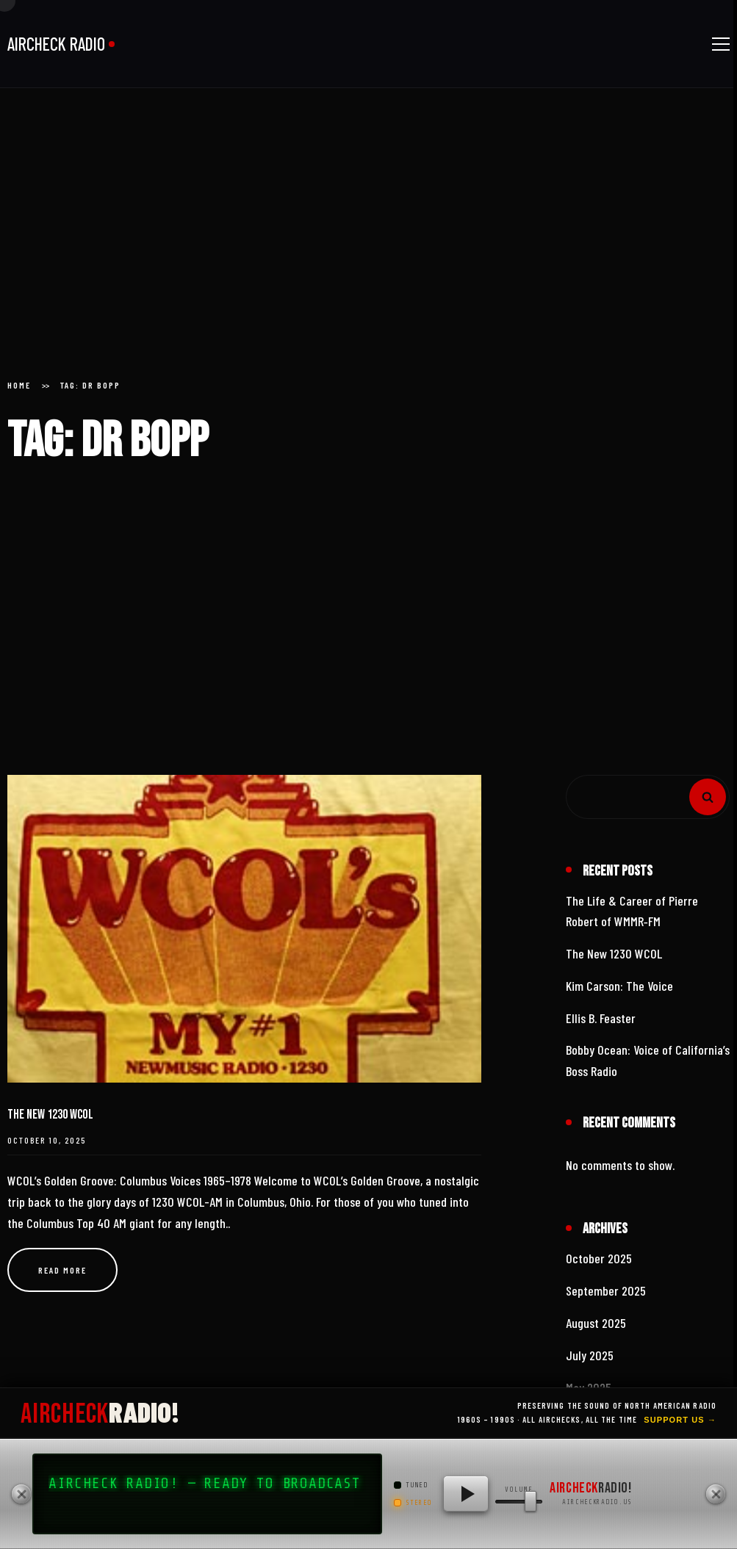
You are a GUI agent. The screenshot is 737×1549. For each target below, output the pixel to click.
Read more (62, 1270)
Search (707, 797)
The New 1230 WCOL (50, 1114)
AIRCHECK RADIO (56, 43)
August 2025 (596, 1323)
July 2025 (590, 1355)
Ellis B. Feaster (601, 1018)
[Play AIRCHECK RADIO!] (466, 1494)
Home (19, 385)
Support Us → (680, 1419)
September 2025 (606, 1290)
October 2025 (599, 1258)
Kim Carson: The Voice (619, 986)
